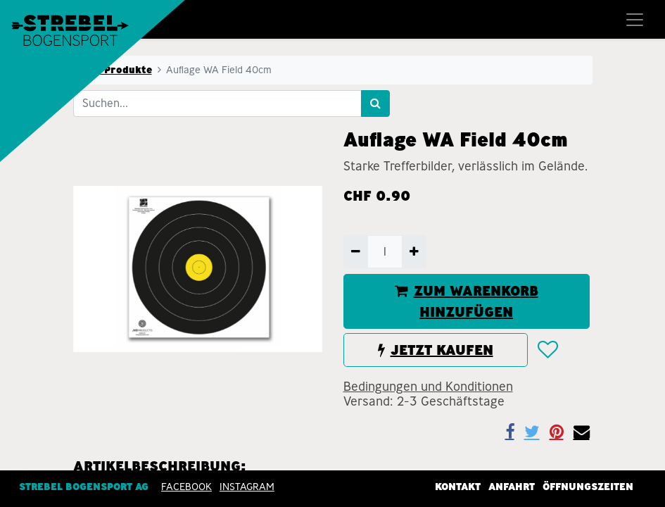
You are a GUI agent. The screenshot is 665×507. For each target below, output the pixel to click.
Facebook (186, 486)
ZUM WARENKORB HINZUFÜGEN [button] (466, 301)
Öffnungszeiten (588, 486)
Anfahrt (511, 486)
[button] (547, 350)
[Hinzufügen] (414, 251)
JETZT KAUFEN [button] (435, 350)
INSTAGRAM (247, 486)
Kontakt (458, 486)
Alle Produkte (117, 69)
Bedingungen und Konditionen (428, 386)
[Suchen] (375, 103)
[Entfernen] (355, 251)
